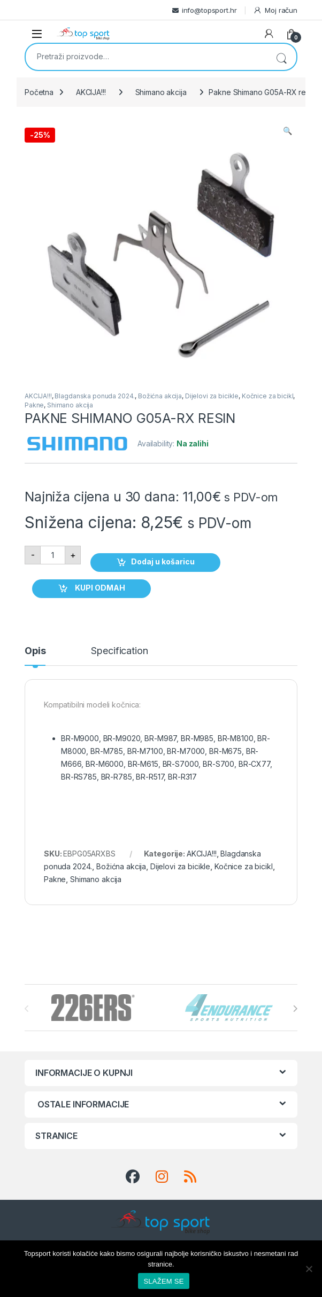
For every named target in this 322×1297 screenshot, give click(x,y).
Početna (39, 92)
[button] (287, 130)
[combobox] (146, 56)
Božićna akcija (160, 396)
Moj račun (275, 10)
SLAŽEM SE (163, 1281)
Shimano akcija (161, 92)
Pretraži (281, 57)
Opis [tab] (35, 651)
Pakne (34, 405)
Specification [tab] (119, 651)
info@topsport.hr (209, 10)
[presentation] (295, 1008)
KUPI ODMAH (99, 587)
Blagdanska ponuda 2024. (95, 396)
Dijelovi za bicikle (212, 396)
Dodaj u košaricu (163, 561)
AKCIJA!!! (91, 92)
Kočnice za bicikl (268, 396)
